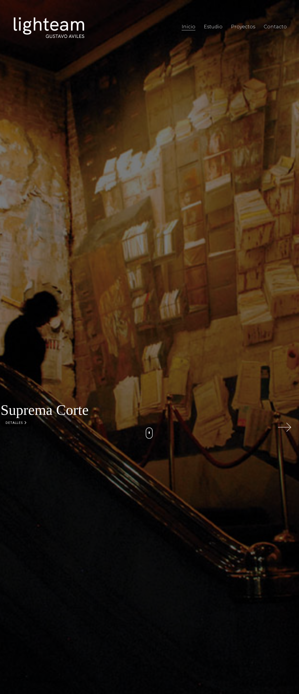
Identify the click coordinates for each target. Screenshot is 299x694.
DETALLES (16, 423)
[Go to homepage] (48, 27)
